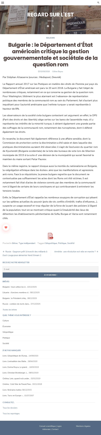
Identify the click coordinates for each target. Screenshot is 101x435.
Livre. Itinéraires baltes (12, 390)
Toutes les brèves (10, 309)
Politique (62, 243)
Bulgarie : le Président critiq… (15, 298)
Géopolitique (51, 243)
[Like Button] (6, 227)
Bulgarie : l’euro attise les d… (15, 287)
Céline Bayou (57, 71)
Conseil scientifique (47, 426)
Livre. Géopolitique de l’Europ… (15, 356)
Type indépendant (27, 243)
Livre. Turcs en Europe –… (13, 395)
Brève (15, 243)
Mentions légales (83, 426)
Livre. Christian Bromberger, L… (15, 373)
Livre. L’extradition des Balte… (15, 361)
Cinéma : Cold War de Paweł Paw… (17, 384)
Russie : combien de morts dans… (16, 304)
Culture (6, 320)
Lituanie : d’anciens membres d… (16, 292)
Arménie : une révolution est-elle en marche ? (75, 251)
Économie (7, 326)
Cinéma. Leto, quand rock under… (16, 378)
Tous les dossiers (10, 408)
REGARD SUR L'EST (50, 14)
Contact (55, 429)
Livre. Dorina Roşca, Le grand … (16, 367)
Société (70, 243)
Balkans (50, 38)
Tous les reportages (11, 413)
